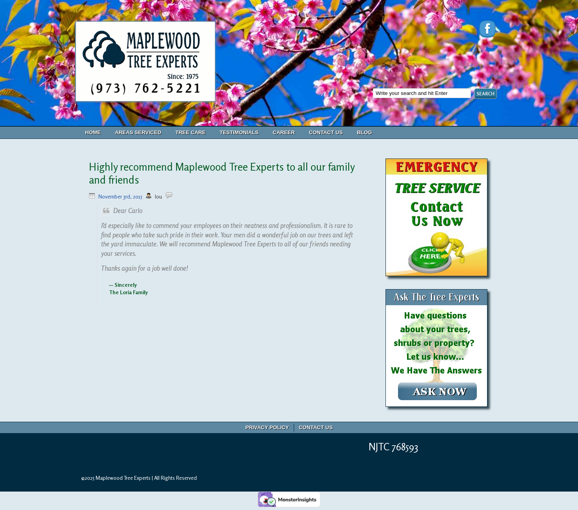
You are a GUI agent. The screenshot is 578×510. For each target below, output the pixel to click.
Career (284, 132)
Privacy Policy (267, 427)
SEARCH (485, 94)
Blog (364, 132)
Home (93, 132)
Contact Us (326, 132)
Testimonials (239, 132)
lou (158, 196)
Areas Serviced (138, 132)
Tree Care (190, 132)
